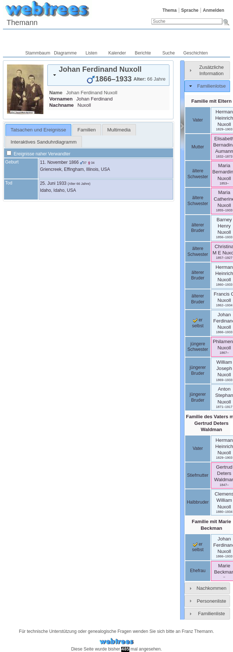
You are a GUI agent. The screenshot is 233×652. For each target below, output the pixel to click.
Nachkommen (211, 588)
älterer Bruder (197, 227)
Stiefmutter (197, 475)
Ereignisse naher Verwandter (38, 153)
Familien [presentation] (87, 130)
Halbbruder (197, 502)
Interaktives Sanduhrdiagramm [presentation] (44, 142)
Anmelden (213, 10)
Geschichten (195, 53)
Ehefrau (197, 570)
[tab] (108, 75)
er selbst (197, 547)
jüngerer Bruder (198, 370)
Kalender (117, 53)
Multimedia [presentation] (119, 130)
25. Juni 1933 (53, 183)
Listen (91, 53)
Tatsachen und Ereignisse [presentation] (38, 130)
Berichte (143, 53)
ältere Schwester (197, 173)
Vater (198, 120)
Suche (168, 53)
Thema (169, 10)
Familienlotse (211, 86)
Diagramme (65, 53)
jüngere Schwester (197, 346)
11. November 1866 (59, 162)
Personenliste (211, 601)
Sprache (189, 10)
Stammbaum (37, 53)
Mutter (197, 146)
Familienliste (211, 613)
